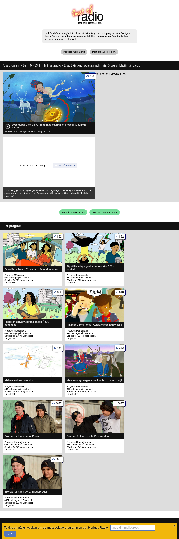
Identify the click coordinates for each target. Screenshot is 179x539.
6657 (59, 404)
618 (122, 293)
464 (60, 348)
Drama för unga (21, 442)
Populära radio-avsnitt (74, 52)
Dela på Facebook (67, 165)
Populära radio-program (104, 52)
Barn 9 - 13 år (32, 65)
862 (60, 237)
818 (92, 77)
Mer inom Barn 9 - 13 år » (104, 212)
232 (122, 348)
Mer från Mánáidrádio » (73, 212)
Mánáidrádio (52, 65)
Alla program (11, 65)
